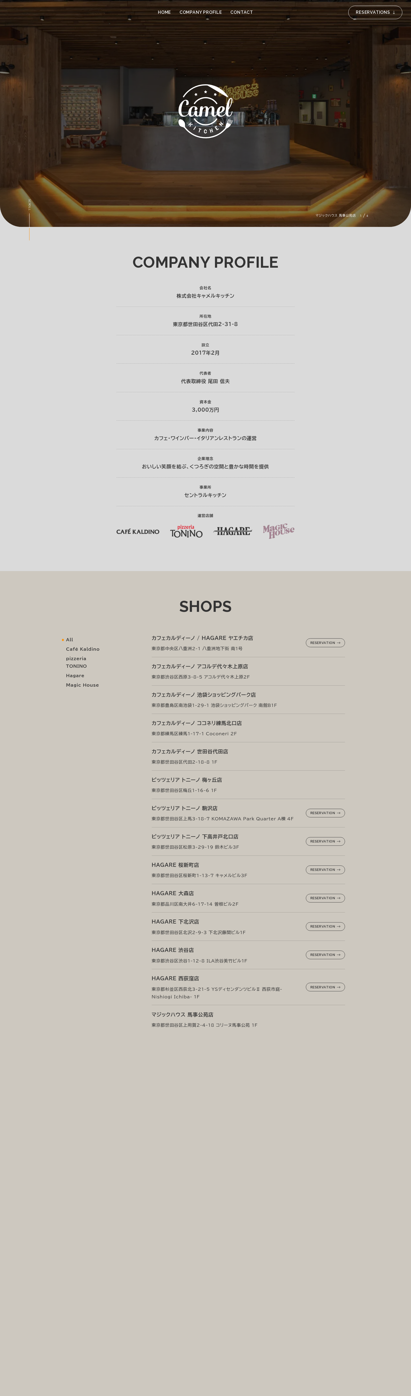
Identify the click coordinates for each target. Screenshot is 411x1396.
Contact (241, 12)
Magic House (82, 685)
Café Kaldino (83, 649)
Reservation (325, 643)
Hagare (75, 675)
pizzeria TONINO (76, 662)
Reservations (376, 12)
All (69, 639)
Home (164, 12)
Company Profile (201, 12)
